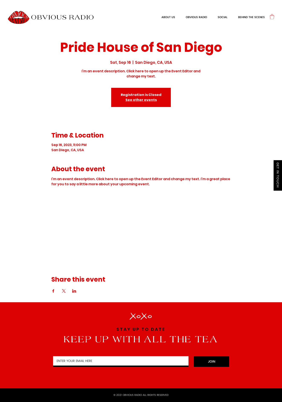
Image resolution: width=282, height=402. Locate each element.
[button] (196, 17)
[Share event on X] (64, 291)
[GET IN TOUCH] (277, 175)
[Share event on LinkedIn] (74, 291)
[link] (272, 16)
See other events (141, 99)
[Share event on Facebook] (53, 291)
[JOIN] (211, 361)
